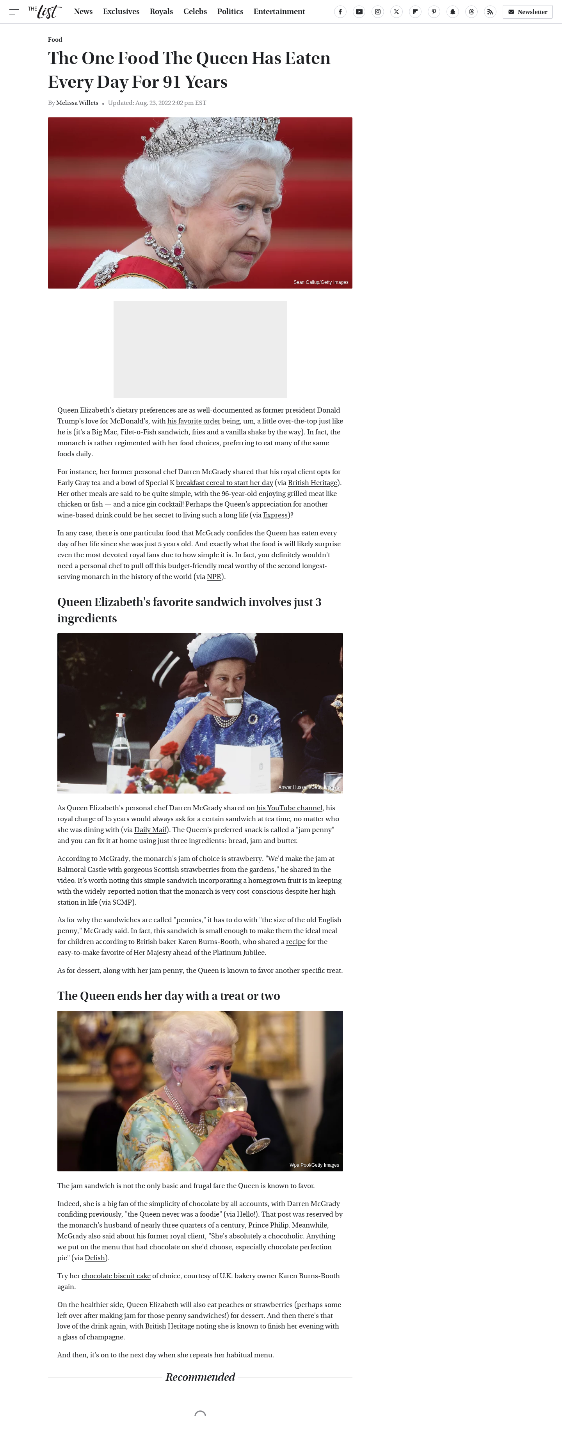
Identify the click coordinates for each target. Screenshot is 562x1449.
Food (55, 40)
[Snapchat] (452, 11)
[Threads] (471, 11)
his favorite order (194, 421)
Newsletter (528, 12)
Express (275, 515)
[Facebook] (340, 11)
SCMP (122, 902)
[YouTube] (359, 11)
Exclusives (121, 11)
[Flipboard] (415, 11)
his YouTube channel (289, 808)
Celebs (195, 11)
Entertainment (279, 11)
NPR (214, 577)
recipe (296, 942)
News (83, 11)
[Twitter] (396, 11)
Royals (161, 11)
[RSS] (490, 11)
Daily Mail (150, 830)
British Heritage (312, 483)
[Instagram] (378, 11)
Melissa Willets (77, 102)
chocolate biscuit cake (116, 1276)
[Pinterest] (434, 11)
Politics (230, 11)
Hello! (246, 1214)
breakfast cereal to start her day (224, 483)
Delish (95, 1258)
